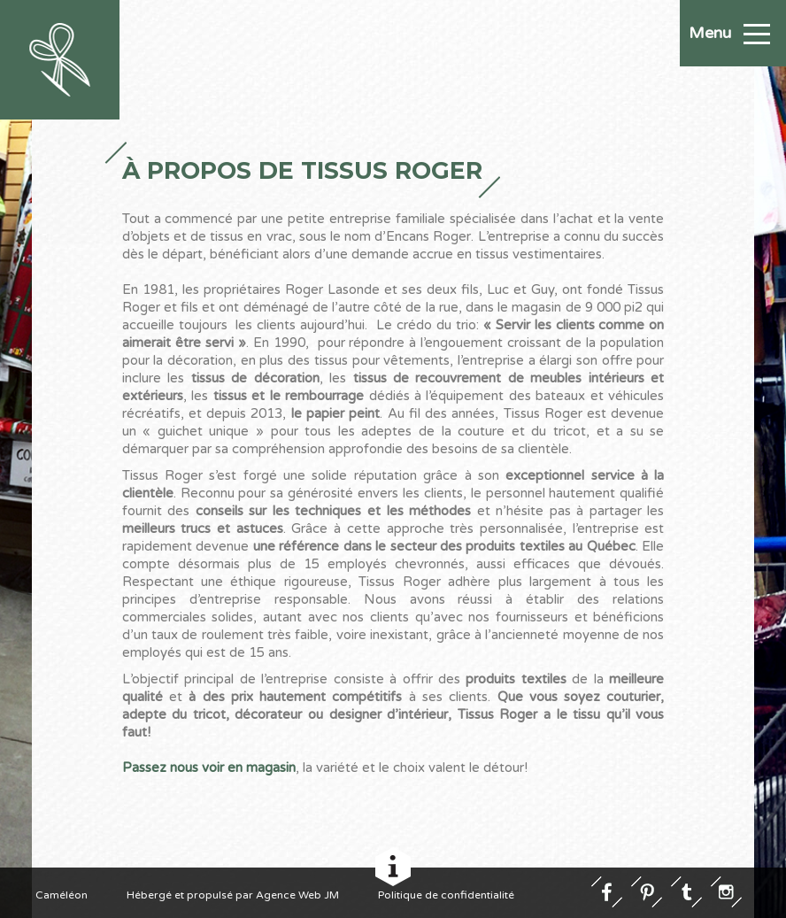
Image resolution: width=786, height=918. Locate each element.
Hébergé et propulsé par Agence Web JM (233, 894)
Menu (729, 32)
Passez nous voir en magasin (209, 767)
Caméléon (61, 894)
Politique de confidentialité (446, 894)
